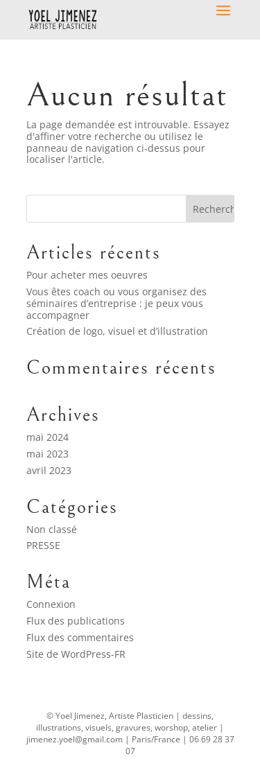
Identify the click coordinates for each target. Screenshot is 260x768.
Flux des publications (75, 620)
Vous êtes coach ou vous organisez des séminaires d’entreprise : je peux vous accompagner (116, 303)
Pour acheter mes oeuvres (87, 274)
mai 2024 (47, 437)
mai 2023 (47, 453)
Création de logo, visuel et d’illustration (117, 331)
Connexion (51, 604)
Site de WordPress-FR (75, 654)
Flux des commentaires (80, 637)
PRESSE (43, 545)
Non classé (51, 529)
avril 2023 (48, 470)
